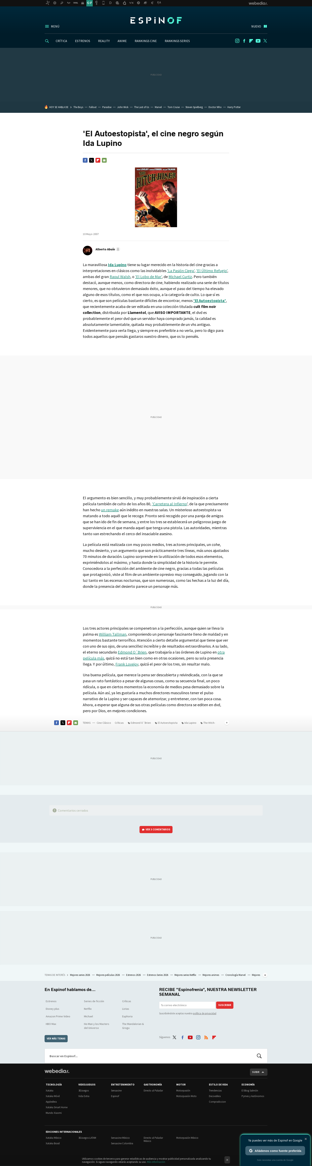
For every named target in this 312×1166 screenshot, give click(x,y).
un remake (110, 509)
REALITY (104, 41)
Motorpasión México (187, 1137)
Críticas (119, 723)
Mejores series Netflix (186, 975)
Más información (156, 1162)
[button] (107, 249)
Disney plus (52, 1009)
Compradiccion (217, 1101)
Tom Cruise (174, 107)
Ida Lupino (190, 723)
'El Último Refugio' (211, 270)
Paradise (106, 107)
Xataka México (53, 1137)
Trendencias (215, 1090)
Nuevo (256, 26)
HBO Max (51, 1024)
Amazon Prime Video (58, 1016)
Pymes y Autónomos (253, 1096)
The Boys (78, 107)
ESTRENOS (82, 41)
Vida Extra (83, 1096)
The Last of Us (141, 107)
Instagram (237, 40)
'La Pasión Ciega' (180, 270)
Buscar (259, 1056)
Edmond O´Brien (132, 652)
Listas (125, 1009)
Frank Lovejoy (126, 664)
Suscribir (224, 1005)
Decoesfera (215, 1096)
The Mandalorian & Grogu (133, 1026)
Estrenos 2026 (133, 975)
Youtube (258, 40)
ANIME (122, 41)
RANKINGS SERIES (177, 41)
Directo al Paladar (153, 1090)
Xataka (49, 1090)
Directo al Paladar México (153, 1139)
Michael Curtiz (180, 276)
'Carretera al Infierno (169, 503)
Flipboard (251, 40)
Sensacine (116, 1090)
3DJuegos (83, 1090)
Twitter (265, 40)
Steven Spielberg (194, 107)
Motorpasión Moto (186, 1096)
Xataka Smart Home (56, 1107)
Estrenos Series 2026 (158, 975)
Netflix (88, 1009)
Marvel (158, 107)
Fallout (93, 107)
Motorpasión (183, 1090)
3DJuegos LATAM (87, 1137)
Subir (255, 1072)
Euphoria (127, 1016)
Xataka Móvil (53, 1096)
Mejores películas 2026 (108, 975)
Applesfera (51, 1101)
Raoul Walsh (120, 276)
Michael (88, 1016)
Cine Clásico (104, 723)
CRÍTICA (61, 41)
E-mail (104, 160)
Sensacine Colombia (122, 1143)
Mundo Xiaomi (54, 1113)
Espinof (156, 20)
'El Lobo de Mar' (148, 276)
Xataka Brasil (53, 1143)
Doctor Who (215, 107)
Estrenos (51, 1001)
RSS (206, 1036)
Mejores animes (211, 975)
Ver (158, 829)
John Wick (122, 107)
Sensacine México (120, 1137)
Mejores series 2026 (80, 975)
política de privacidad (204, 1013)
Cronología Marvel (235, 975)
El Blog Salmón (250, 1090)
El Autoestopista (167, 723)
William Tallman (112, 634)
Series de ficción (94, 1001)
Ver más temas (56, 1038)
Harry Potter (234, 107)
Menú (55, 26)
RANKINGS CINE (146, 41)
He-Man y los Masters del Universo (96, 1026)
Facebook (244, 40)
